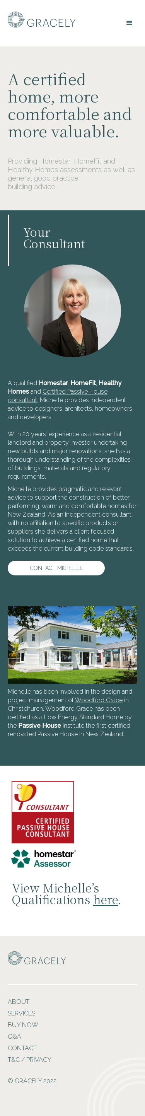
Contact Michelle (56, 568)
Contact (22, 1048)
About (18, 1001)
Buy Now (23, 1025)
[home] (39, 19)
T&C (14, 1059)
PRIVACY (38, 1059)
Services (21, 1013)
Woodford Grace (99, 700)
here (105, 899)
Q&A (14, 1036)
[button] (129, 23)
